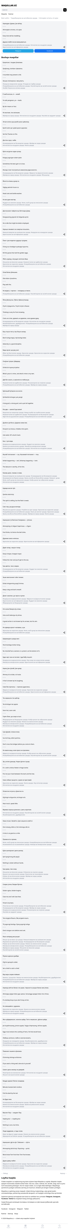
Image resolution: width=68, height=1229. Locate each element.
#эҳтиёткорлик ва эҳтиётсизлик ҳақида (44, 86)
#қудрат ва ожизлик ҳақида (12, 203)
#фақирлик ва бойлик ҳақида (12, 1136)
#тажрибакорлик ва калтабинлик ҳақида (16, 45)
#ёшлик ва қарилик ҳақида (12, 510)
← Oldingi (4, 1173)
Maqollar (4, 14)
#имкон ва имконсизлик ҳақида (13, 446)
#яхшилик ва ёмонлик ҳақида (13, 262)
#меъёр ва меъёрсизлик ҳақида (35, 446)
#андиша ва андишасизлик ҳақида (14, 444)
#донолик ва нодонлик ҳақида (13, 264)
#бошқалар (45, 175)
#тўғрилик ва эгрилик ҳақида (33, 872)
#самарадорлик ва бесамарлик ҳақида (16, 143)
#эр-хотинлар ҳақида (41, 783)
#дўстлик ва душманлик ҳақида (13, 417)
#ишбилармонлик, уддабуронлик (14, 323)
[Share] (64, 47)
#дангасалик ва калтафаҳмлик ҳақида (15, 47)
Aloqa (16, 1214)
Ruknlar (10, 14)
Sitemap (10, 1214)
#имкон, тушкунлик (9, 977)
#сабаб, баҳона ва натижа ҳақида (14, 88)
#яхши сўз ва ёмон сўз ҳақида (13, 940)
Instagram (56, 1197)
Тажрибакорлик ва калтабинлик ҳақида (24, 18)
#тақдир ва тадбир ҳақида (32, 84)
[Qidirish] (32, 10)
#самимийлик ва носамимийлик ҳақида (16, 844)
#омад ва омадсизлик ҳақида (12, 84)
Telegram (18, 51)
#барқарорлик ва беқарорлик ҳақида (15, 603)
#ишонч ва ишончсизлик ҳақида (14, 874)
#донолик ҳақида (28, 353)
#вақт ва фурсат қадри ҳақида (13, 1134)
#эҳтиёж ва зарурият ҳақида (51, 116)
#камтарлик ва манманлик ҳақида (14, 1073)
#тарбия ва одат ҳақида (29, 510)
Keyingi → (63, 1173)
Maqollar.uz (9, 5)
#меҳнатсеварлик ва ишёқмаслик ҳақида (16, 232)
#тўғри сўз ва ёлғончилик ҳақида (14, 876)
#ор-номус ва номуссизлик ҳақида (38, 660)
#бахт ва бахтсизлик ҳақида (12, 353)
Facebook (50, 51)
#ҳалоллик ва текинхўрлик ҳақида (36, 874)
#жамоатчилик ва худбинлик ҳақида (35, 262)
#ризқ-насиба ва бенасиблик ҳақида (36, 478)
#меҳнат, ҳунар (54, 478)
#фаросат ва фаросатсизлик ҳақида (41, 173)
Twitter (11, 1199)
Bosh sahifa (5, 18)
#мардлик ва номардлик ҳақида (42, 232)
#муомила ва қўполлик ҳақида (13, 942)
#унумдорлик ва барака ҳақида (13, 478)
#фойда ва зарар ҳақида (11, 116)
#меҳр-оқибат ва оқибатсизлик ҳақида (37, 412)
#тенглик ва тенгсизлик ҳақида (13, 906)
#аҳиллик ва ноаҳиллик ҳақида (13, 412)
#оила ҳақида (29, 145)
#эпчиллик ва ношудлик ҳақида (41, 45)
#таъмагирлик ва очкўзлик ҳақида (39, 383)
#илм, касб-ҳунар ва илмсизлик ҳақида (35, 203)
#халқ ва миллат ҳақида (39, 512)
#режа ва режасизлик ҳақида (34, 1104)
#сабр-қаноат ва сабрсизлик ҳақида (42, 480)
